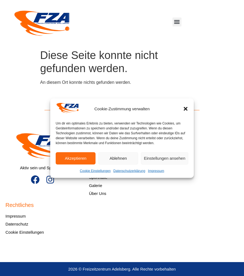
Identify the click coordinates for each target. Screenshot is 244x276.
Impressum (156, 171)
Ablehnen (118, 158)
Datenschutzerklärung (129, 171)
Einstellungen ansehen (164, 158)
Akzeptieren (75, 158)
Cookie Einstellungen (95, 171)
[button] (185, 109)
